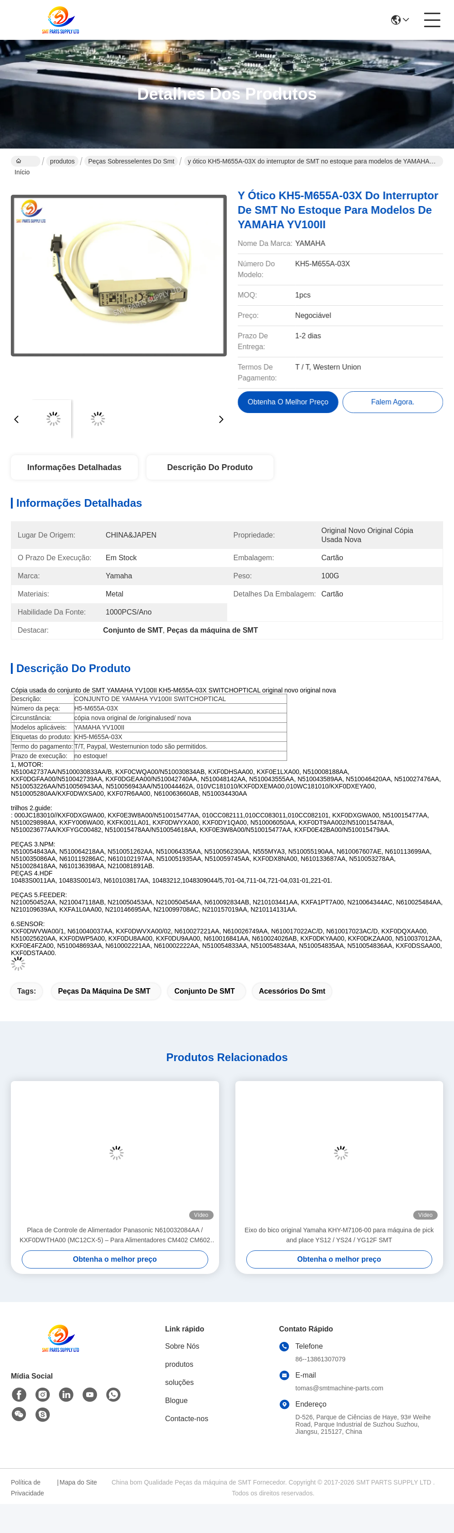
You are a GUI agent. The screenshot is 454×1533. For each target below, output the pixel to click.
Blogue (176, 1400)
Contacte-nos (186, 1418)
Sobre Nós (182, 1346)
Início (22, 162)
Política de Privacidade (27, 1488)
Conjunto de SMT (204, 991)
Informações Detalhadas (74, 467)
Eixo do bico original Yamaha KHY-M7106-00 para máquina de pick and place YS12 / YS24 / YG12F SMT (339, 1235)
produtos (62, 161)
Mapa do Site (78, 1482)
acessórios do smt (292, 991)
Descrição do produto (210, 467)
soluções (179, 1382)
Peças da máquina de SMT (104, 991)
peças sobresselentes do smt (131, 161)
